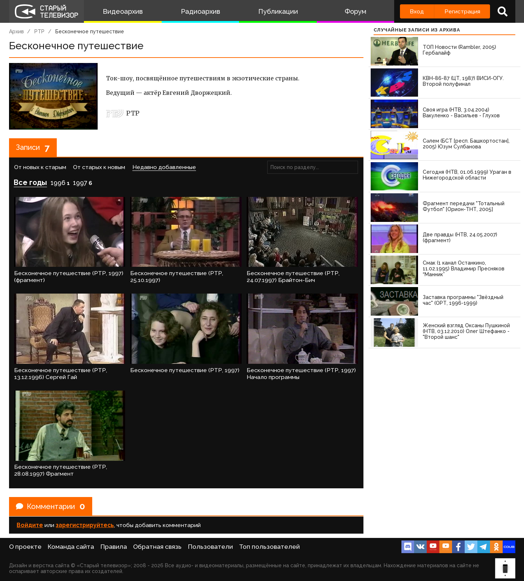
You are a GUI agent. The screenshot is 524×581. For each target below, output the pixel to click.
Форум (355, 11)
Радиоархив (200, 11)
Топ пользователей (269, 546)
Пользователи (210, 546)
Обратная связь (157, 546)
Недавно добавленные (164, 167)
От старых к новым (99, 167)
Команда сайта (71, 546)
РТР (39, 31)
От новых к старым (40, 167)
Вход (417, 11)
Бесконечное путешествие (89, 31)
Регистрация (462, 11)
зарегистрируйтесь (85, 525)
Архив (16, 31)
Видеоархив (123, 11)
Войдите (30, 525)
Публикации (278, 11)
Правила (114, 546)
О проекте (25, 546)
